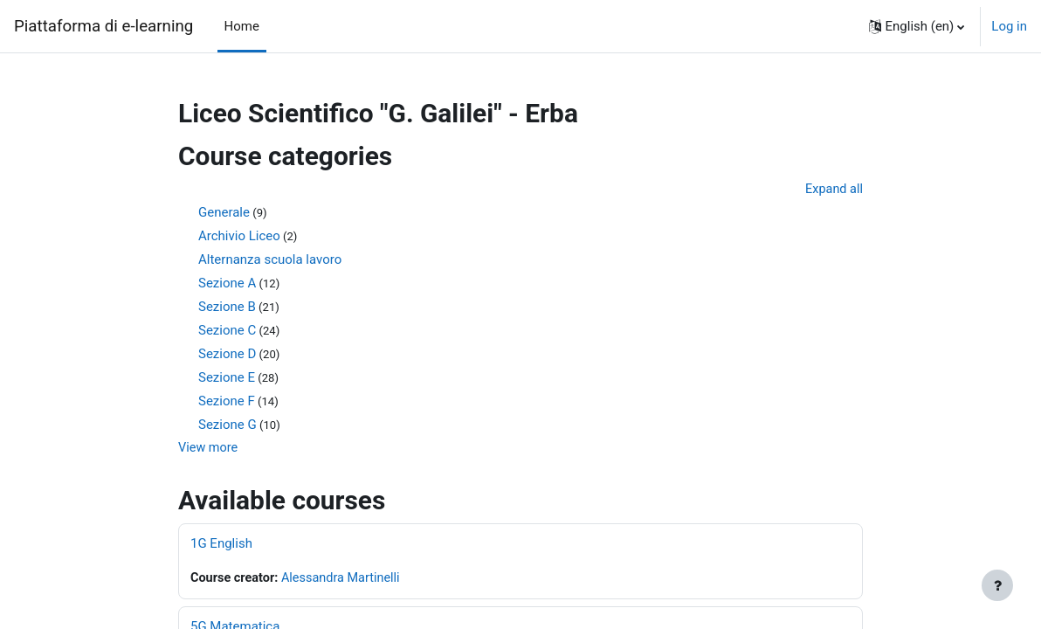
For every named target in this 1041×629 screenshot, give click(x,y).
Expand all (833, 189)
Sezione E (226, 378)
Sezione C (227, 331)
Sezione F (226, 402)
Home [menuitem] (241, 26)
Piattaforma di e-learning (103, 26)
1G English (221, 545)
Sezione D (227, 355)
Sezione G (227, 425)
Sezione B (227, 307)
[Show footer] (997, 585)
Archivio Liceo (239, 237)
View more (209, 449)
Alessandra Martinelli (346, 580)
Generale (224, 213)
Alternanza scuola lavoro (269, 260)
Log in (1009, 26)
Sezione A (227, 284)
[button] (917, 26)
